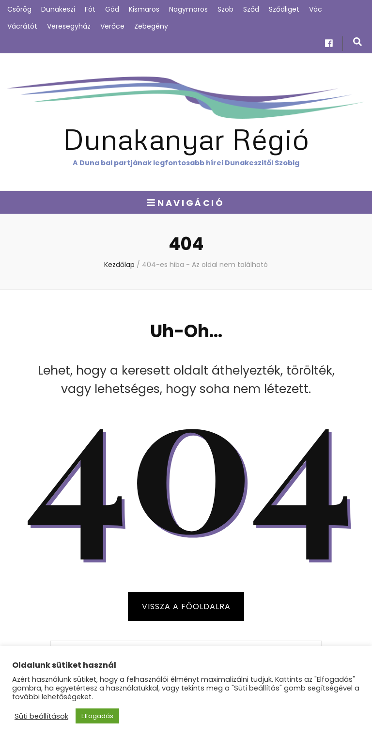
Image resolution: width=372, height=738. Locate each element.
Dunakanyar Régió (186, 138)
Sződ (251, 9)
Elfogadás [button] (97, 716)
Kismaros (144, 9)
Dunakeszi (58, 9)
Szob (225, 9)
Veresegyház (69, 26)
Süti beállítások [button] (41, 716)
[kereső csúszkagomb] (357, 42)
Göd (112, 9)
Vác (315, 9)
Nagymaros (188, 9)
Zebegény (151, 26)
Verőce (112, 26)
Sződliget (284, 9)
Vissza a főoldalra (186, 606)
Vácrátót (22, 26)
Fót (90, 9)
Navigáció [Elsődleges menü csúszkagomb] (185, 202)
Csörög (19, 9)
